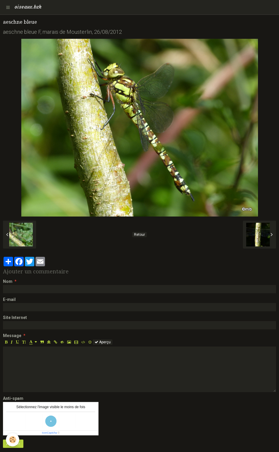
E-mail (9, 299)
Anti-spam (13, 398)
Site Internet (15, 317)
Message (12, 336)
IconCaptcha (49, 432)
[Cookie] (12, 439)
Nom (7, 281)
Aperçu (103, 342)
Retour (139, 235)
